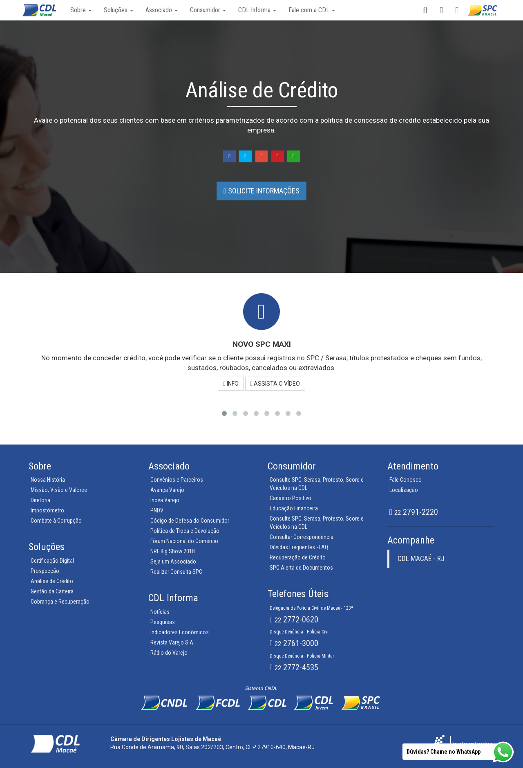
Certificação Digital (52, 560)
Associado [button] (161, 10)
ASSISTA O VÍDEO (275, 383)
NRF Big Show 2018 (172, 551)
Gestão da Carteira (52, 591)
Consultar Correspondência (301, 537)
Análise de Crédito (52, 581)
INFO (230, 383)
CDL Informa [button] (257, 10)
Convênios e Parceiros (176, 479)
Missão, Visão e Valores (59, 490)
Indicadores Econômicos (179, 632)
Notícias (160, 612)
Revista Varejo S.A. (172, 642)
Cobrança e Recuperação (60, 601)
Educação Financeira (294, 508)
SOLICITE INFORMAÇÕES (261, 190)
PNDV (156, 510)
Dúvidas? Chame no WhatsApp (444, 751)
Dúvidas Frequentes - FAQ (299, 547)
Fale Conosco (405, 479)
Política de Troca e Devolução (184, 531)
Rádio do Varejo (169, 652)
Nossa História (48, 479)
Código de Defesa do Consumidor (189, 520)
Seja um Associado (173, 561)
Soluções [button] (118, 10)
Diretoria (40, 500)
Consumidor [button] (208, 10)
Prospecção (45, 571)
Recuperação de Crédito (298, 557)
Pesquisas (162, 622)
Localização (403, 490)
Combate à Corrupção (56, 520)
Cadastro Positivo (290, 498)
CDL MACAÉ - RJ (421, 559)
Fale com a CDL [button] (311, 10)
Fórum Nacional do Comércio (184, 541)
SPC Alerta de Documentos (301, 567)
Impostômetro (47, 510)
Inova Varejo (164, 500)
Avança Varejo (167, 490)
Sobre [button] (81, 10)
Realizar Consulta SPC (176, 571)
